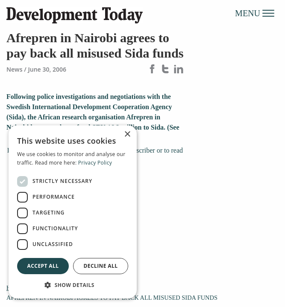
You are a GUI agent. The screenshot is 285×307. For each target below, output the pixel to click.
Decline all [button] (101, 265)
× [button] (127, 134)
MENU (254, 13)
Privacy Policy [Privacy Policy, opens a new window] (95, 162)
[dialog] (73, 211)
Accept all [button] (43, 265)
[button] (72, 285)
